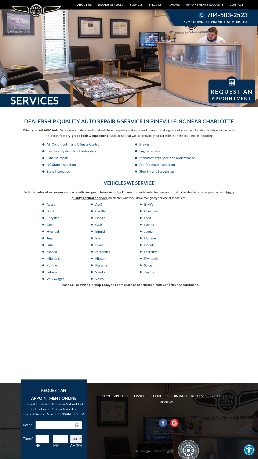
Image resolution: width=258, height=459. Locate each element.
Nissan (52, 231)
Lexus (198, 218)
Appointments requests (205, 4)
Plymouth (90, 231)
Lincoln (52, 225)
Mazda (88, 225)
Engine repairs (57, 151)
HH (38, 405)
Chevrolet (54, 204)
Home (106, 355)
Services (136, 4)
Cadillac (200, 197)
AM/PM (76, 405)
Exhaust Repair (121, 151)
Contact (236, 4)
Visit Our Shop (90, 244)
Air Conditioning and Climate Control (73, 144)
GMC (51, 211)
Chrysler (89, 204)
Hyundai (126, 211)
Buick (161, 197)
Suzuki (88, 238)
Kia (85, 218)
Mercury (163, 225)
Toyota (125, 238)
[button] (249, 450)
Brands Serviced (111, 4)
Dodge (125, 204)
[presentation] (55, 420)
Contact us (219, 355)
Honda (88, 211)
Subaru (52, 238)
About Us (84, 4)
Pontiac (125, 231)
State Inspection (187, 158)
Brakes (116, 144)
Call (72, 244)
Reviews (174, 4)
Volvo (198, 238)
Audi (86, 197)
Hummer (126, 218)
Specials (155, 4)
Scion (198, 231)
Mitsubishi (202, 225)
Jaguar (199, 211)
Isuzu (161, 218)
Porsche (163, 231)
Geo (197, 204)
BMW (124, 197)
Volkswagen (166, 238)
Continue (58, 434)
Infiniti (162, 211)
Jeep (50, 218)
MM (56, 405)
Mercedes (127, 225)
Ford (160, 204)
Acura (51, 197)
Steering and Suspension (64, 164)
